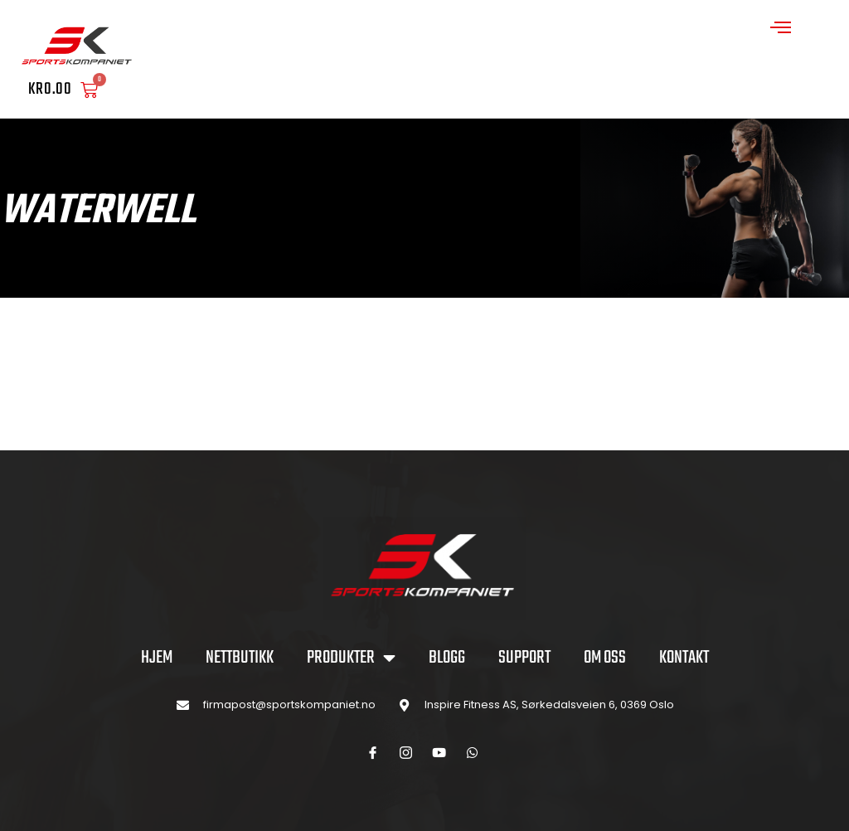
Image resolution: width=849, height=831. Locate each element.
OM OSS (605, 658)
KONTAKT (684, 658)
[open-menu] (781, 29)
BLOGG (447, 658)
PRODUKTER (351, 657)
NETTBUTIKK (240, 658)
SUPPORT (524, 658)
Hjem (156, 658)
